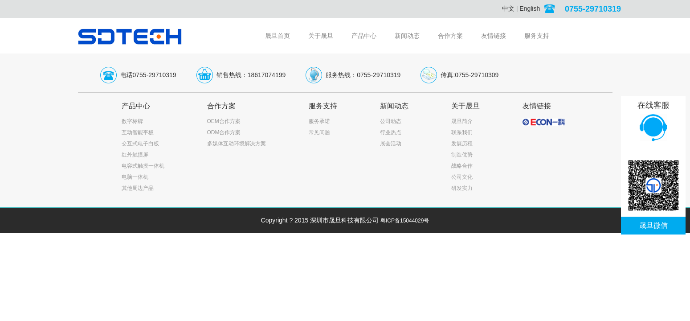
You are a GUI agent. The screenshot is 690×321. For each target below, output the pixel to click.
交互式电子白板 (140, 143)
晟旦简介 (462, 121)
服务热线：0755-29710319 (363, 74)
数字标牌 (132, 121)
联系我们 (462, 132)
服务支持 (536, 35)
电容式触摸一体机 (143, 166)
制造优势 (462, 155)
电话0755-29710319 (148, 74)
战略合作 (462, 166)
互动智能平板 (138, 132)
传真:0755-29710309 (469, 74)
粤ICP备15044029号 (404, 221)
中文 (508, 8)
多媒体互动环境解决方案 (236, 143)
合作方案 (450, 35)
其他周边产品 (138, 188)
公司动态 (390, 121)
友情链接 (493, 35)
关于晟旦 (320, 35)
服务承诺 (319, 121)
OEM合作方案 (224, 121)
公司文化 (462, 177)
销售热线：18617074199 (251, 74)
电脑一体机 (135, 177)
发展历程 (462, 143)
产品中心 (363, 35)
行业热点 (390, 132)
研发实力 (462, 188)
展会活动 (390, 143)
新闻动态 (407, 35)
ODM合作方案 (224, 132)
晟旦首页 (277, 35)
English (529, 8)
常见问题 (319, 132)
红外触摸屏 (135, 155)
